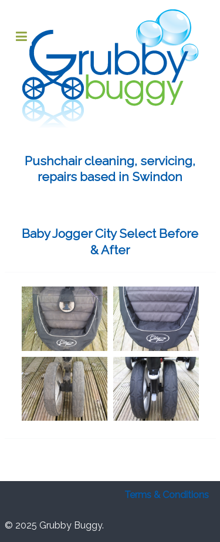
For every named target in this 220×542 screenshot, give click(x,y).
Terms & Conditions (166, 494)
